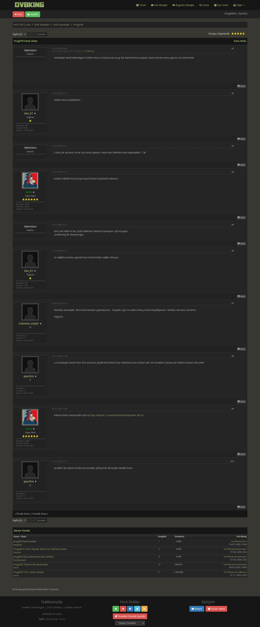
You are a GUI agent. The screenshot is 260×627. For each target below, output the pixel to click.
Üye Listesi (221, 5)
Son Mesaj (236, 541)
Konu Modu (240, 41)
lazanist (17, 552)
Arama (204, 5)
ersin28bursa (240, 572)
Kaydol (32, 14)
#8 (233, 356)
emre (244, 541)
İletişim (197, 608)
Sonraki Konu (39, 513)
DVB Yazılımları (42, 24)
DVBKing (89, 51)
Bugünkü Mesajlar (183, 5)
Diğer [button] (239, 5)
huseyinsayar (240, 549)
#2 (233, 93)
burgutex (17, 544)
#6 (233, 251)
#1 (233, 48)
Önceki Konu (23, 513)
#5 (233, 225)
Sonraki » (41, 34)
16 (159, 564)
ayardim (28, 376)
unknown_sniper (29, 323)
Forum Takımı (216, 608)
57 (159, 572)
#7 (233, 303)
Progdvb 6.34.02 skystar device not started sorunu (40, 549)
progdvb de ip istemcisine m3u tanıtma (33, 556)
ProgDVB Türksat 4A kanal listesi (30, 564)
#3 (233, 146)
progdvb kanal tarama (24, 541)
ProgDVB (78, 24)
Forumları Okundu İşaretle (130, 616)
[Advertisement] (143, 69)
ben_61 (28, 113)
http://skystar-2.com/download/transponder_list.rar (117, 415)
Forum (141, 5)
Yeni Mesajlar (159, 5)
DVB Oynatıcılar (61, 24)
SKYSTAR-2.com (21, 24)
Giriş (18, 14)
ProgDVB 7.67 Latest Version (28, 572)
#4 (233, 172)
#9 (233, 409)
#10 (232, 461)
